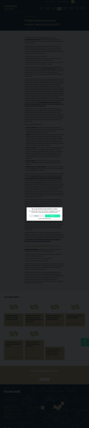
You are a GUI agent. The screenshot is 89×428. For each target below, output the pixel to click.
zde (49, 218)
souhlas (52, 210)
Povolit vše (52, 215)
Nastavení (36, 215)
